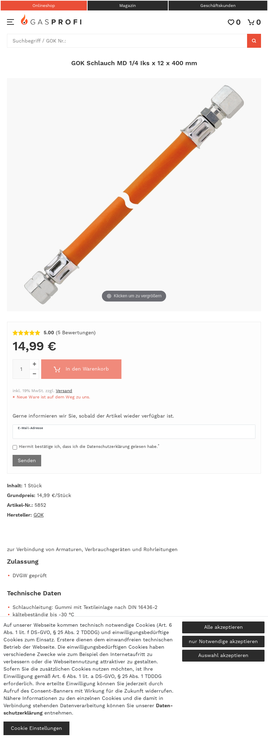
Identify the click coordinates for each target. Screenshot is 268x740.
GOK (39, 515)
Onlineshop (43, 5)
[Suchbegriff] (127, 40)
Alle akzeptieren (223, 627)
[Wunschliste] (234, 22)
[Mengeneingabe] (21, 369)
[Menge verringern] (34, 374)
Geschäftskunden (218, 5)
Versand (64, 390)
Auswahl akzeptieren (223, 655)
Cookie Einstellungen (36, 728)
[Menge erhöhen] (34, 364)
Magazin (127, 5)
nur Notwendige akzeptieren (223, 641)
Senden (27, 460)
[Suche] (254, 41)
